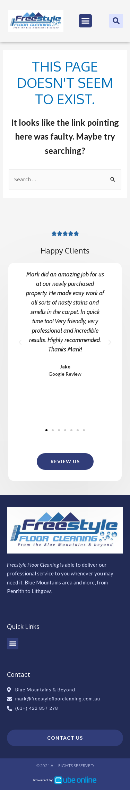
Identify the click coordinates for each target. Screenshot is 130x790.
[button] (85, 20)
